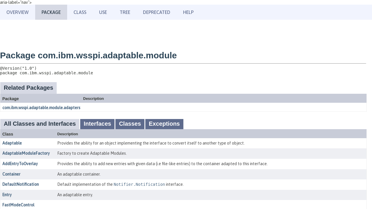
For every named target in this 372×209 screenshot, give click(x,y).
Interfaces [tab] (97, 123)
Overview (17, 12)
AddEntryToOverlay (20, 163)
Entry (7, 194)
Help (188, 12)
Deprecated (156, 12)
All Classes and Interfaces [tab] (40, 123)
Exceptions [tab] (164, 123)
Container (11, 174)
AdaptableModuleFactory (26, 153)
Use (103, 12)
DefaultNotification (20, 184)
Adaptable (12, 143)
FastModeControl (18, 205)
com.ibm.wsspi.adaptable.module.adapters (41, 107)
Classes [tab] (130, 123)
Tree (125, 12)
